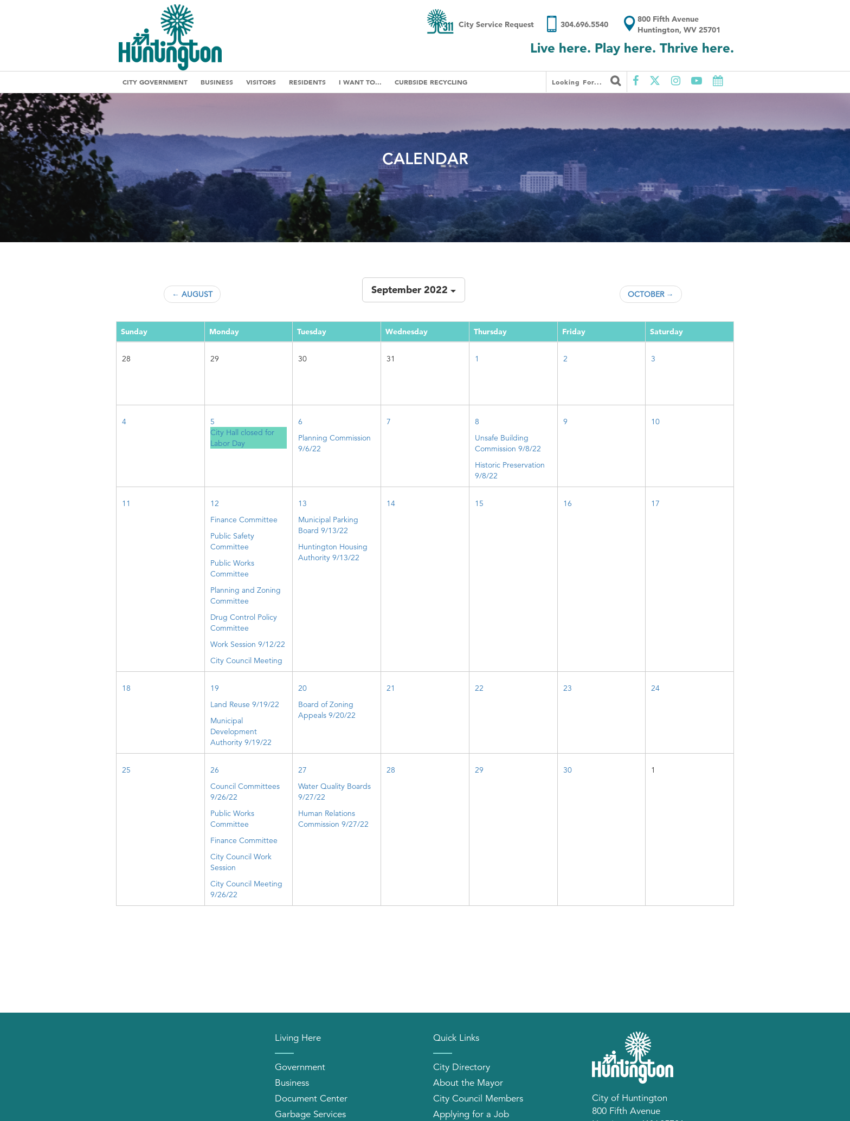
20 (302, 688)
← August (192, 294)
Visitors (261, 81)
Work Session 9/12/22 (247, 644)
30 (567, 770)
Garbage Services (310, 1114)
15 (479, 503)
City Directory (461, 1067)
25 (126, 770)
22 (479, 688)
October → (651, 294)
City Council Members (478, 1098)
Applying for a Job (471, 1114)
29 (479, 770)
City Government (155, 81)
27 (302, 770)
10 (655, 421)
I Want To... (360, 81)
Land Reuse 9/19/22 (244, 704)
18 (126, 688)
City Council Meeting (246, 660)
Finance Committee (244, 519)
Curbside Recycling (431, 81)
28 (391, 770)
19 (214, 688)
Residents (307, 81)
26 (214, 770)
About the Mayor (468, 1082)
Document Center (311, 1098)
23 (567, 688)
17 (655, 503)
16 (567, 503)
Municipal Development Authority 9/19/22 (241, 731)
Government (300, 1067)
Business (217, 81)
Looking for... (586, 80)
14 (391, 503)
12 (214, 503)
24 (655, 688)
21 (391, 688)
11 (126, 503)
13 (302, 503)
